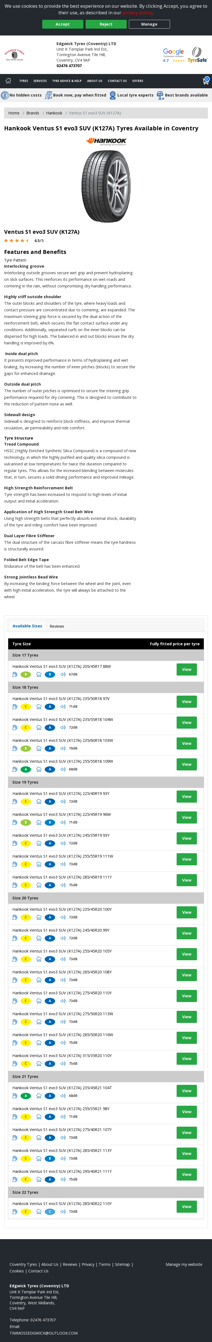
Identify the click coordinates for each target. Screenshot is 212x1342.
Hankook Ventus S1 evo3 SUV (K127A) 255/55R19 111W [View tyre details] (62, 856)
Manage (149, 24)
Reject (106, 24)
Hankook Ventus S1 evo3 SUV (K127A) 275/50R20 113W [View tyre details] (62, 1013)
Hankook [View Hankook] (54, 113)
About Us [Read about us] (49, 1264)
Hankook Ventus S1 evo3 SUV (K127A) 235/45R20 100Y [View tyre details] (62, 909)
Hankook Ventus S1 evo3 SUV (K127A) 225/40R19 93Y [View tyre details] (60, 793)
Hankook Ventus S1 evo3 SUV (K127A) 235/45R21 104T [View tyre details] (62, 1087)
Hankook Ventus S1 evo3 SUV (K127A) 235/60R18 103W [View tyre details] (62, 740)
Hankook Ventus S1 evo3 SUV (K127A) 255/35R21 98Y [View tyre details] (60, 1108)
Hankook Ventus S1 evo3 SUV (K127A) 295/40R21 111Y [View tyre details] (62, 1171)
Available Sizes (27, 626)
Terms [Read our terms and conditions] (105, 1264)
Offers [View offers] (137, 81)
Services (40, 81)
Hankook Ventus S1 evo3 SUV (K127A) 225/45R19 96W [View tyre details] (61, 814)
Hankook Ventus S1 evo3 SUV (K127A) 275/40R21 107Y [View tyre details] (62, 1129)
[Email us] (44, 1333)
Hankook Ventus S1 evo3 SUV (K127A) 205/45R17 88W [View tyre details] (61, 666)
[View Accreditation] (198, 54)
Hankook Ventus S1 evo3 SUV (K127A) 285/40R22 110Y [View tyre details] (62, 1203)
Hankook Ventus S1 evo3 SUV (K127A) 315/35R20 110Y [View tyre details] (62, 1055)
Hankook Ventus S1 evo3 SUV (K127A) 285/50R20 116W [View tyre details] (62, 1034)
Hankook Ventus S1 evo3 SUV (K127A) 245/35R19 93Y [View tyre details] (60, 835)
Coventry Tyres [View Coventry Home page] (23, 1264)
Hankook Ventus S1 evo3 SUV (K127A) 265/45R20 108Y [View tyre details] (62, 972)
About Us (94, 81)
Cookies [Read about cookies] (17, 1271)
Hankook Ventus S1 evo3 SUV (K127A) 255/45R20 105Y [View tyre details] (62, 951)
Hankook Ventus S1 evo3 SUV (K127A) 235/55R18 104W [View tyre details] (62, 719)
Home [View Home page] (13, 113)
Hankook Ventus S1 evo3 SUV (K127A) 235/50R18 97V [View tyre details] (61, 698)
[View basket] (206, 81)
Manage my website (184, 1264)
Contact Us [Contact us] (117, 81)
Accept (63, 24)
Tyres (23, 81)
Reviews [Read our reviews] (70, 1264)
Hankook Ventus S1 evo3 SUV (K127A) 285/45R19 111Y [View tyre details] (62, 877)
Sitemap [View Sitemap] (122, 1264)
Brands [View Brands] (32, 113)
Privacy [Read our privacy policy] (88, 1264)
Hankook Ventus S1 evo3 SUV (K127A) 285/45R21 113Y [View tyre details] (62, 1150)
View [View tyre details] (186, 669)
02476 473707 (69, 65)
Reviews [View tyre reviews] (57, 626)
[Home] (8, 81)
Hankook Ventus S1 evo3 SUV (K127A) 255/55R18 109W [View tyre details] (62, 761)
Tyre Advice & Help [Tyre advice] (67, 81)
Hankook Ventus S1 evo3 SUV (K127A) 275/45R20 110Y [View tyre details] (62, 992)
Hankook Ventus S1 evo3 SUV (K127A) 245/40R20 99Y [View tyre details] (60, 930)
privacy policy (137, 12)
